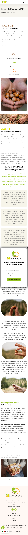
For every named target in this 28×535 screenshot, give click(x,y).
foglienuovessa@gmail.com (14, 506)
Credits (18, 531)
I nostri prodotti (14, 516)
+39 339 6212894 (11, 502)
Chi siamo (14, 513)
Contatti (14, 520)
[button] (9, 479)
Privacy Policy (11, 531)
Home (2, 12)
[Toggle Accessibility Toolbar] (3, 528)
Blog (14, 518)
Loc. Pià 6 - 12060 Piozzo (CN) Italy (14, 500)
